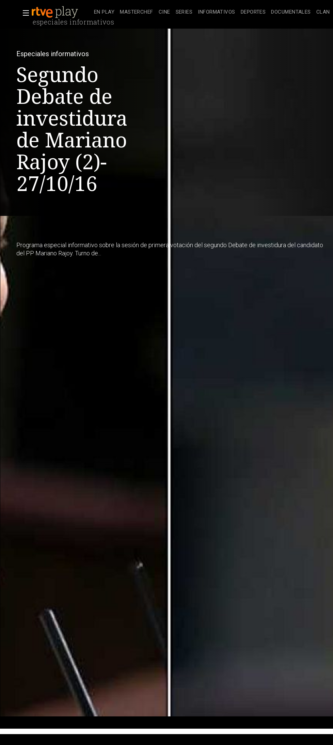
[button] (23, 12)
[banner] (61, 12)
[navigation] (212, 12)
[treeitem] (104, 12)
